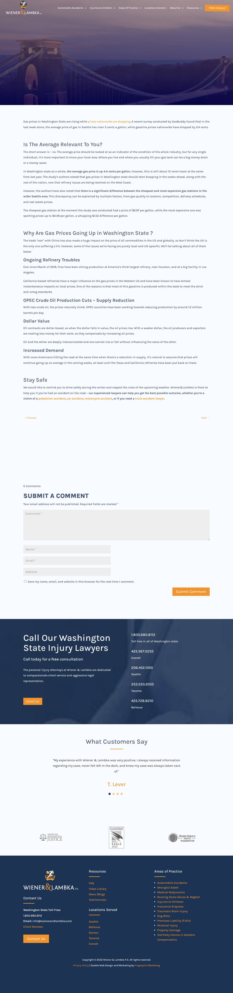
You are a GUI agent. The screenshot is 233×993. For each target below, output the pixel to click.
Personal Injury (167, 925)
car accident (75, 398)
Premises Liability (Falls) (174, 920)
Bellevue (94, 927)
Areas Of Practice (128, 7)
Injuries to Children (101, 7)
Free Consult (217, 7)
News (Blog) (97, 894)
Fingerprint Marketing (147, 965)
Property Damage (168, 930)
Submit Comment (191, 592)
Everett (93, 943)
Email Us (32, 701)
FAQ (91, 883)
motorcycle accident (98, 398)
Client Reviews (33, 926)
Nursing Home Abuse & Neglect (178, 897)
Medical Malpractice (171, 892)
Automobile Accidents (70, 7)
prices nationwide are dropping (109, 121)
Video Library (97, 889)
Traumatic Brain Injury (172, 911)
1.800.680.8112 (143, 635)
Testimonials (97, 899)
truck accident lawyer (149, 398)
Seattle (93, 921)
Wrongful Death (168, 887)
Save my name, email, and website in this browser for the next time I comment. (81, 581)
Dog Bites (163, 916)
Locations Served (154, 7)
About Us (175, 7)
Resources (193, 7)
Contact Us (36, 939)
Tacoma (94, 938)
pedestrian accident (51, 398)
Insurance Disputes (170, 906)
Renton (93, 932)
